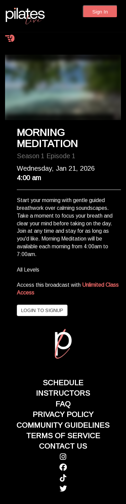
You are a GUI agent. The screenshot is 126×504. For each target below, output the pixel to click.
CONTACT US (63, 446)
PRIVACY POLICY (63, 414)
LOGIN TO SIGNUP (42, 310)
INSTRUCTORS (63, 393)
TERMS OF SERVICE (63, 435)
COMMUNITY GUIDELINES (63, 425)
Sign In (100, 12)
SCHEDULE (63, 383)
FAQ (63, 404)
